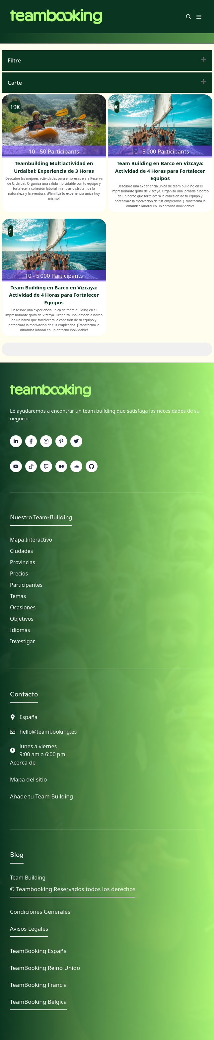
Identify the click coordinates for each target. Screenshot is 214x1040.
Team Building (27, 877)
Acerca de (23, 762)
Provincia (21, 562)
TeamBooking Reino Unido (45, 968)
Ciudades (21, 551)
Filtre (14, 60)
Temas (18, 596)
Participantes (26, 584)
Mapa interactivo (31, 539)
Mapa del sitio (28, 779)
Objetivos (22, 618)
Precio (17, 573)
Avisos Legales (29, 928)
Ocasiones (23, 607)
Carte (15, 82)
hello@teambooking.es (48, 731)
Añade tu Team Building (41, 796)
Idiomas (20, 630)
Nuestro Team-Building (41, 517)
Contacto (24, 694)
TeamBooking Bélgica (38, 1001)
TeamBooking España (38, 951)
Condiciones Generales (40, 911)
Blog (17, 854)
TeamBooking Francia (38, 984)
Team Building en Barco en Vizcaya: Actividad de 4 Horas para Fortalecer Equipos (160, 170)
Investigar (22, 641)
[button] (188, 17)
